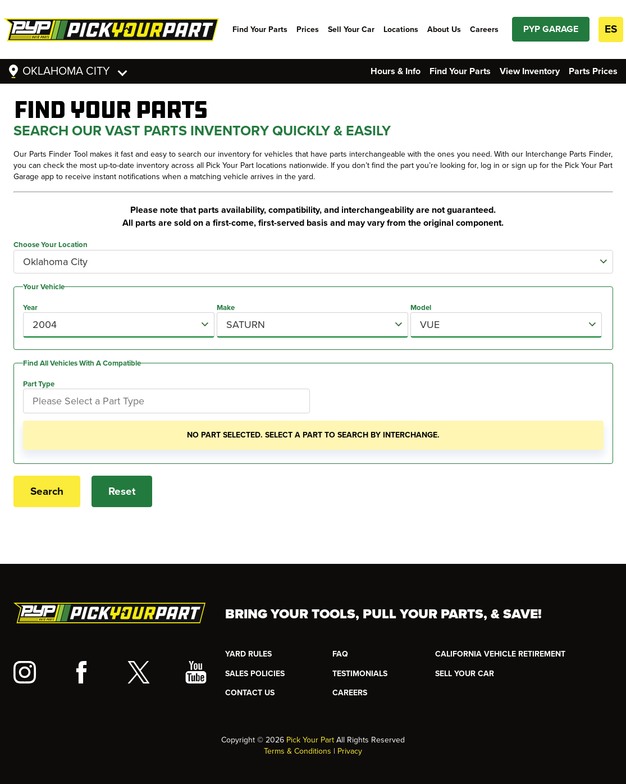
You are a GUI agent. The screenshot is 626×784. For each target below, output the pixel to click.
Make (226, 307)
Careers (484, 29)
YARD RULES (248, 654)
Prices (307, 29)
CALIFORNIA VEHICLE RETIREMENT (500, 654)
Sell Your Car (351, 29)
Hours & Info (396, 71)
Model (420, 307)
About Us (444, 29)
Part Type (38, 384)
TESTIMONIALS (359, 673)
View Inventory (530, 71)
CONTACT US (250, 693)
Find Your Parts (259, 29)
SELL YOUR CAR (464, 673)
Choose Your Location (50, 244)
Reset (121, 491)
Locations (400, 29)
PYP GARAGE (550, 29)
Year (30, 307)
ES (611, 29)
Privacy (349, 751)
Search (46, 491)
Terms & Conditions (297, 751)
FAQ (340, 654)
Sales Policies (255, 673)
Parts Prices (593, 71)
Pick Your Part (310, 740)
